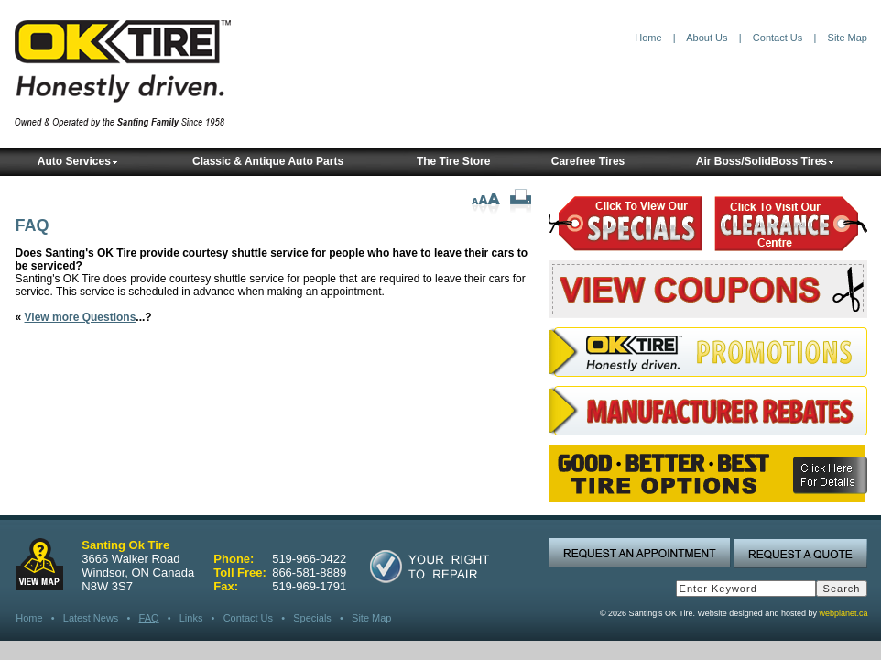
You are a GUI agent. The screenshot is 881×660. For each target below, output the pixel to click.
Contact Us (777, 37)
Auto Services (78, 161)
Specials (312, 617)
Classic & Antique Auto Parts (267, 161)
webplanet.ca (843, 613)
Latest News (91, 617)
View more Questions (80, 317)
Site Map (847, 37)
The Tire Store (453, 161)
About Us (706, 37)
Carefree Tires (588, 161)
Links (191, 617)
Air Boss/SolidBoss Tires (765, 161)
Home (648, 37)
